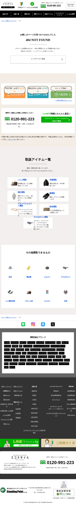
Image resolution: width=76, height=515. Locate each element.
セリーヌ (34, 357)
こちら (12, 140)
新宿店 (34, 396)
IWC (21, 346)
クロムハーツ (60, 350)
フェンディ (31, 360)
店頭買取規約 (71, 391)
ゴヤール (18, 353)
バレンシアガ (8, 360)
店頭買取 (18, 409)
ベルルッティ (13, 364)
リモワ (6, 367)
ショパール (7, 357)
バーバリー (51, 357)
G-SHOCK (15, 346)
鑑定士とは (6, 396)
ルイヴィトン (14, 343)
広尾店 (34, 404)
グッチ (27, 350)
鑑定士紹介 (6, 400)
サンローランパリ (32, 353)
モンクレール (40, 343)
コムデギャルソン (9, 353)
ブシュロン (38, 360)
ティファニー (31, 343)
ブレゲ (6, 364)
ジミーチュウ (42, 353)
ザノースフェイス (50, 343)
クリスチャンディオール (48, 350)
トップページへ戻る (38, 60)
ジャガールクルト (52, 353)
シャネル (7, 343)
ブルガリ (67, 360)
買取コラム (6, 424)
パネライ (58, 357)
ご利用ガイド (6, 391)
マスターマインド (42, 364)
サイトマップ (56, 400)
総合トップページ (6, 387)
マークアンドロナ (31, 364)
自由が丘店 (34, 409)
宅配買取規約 (71, 400)
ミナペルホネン (53, 364)
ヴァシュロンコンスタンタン (41, 346)
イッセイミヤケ (28, 346)
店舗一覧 (34, 387)
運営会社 (56, 391)
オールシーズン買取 (6, 420)
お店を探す (14, 95)
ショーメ (61, 353)
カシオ (13, 350)
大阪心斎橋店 (34, 422)
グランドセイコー (35, 350)
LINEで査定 (56, 122)
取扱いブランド (18, 387)
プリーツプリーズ (58, 360)
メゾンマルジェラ (64, 364)
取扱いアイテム (18, 391)
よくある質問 (6, 415)
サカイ (24, 353)
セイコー (22, 357)
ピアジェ (15, 360)
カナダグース (20, 350)
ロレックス (65, 343)
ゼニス (28, 357)
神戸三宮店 (34, 426)
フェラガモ (23, 360)
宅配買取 (61, 95)
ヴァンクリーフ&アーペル (58, 346)
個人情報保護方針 (56, 396)
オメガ (58, 343)
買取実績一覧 (18, 396)
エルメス (7, 350)
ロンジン (12, 367)
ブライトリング (47, 360)
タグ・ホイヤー (42, 357)
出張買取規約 (71, 396)
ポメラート (22, 364)
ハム (64, 357)
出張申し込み (38, 95)
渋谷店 (34, 400)
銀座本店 (34, 391)
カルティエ (23, 343)
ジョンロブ (15, 357)
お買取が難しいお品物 (6, 411)
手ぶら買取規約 (71, 404)
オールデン (7, 346)
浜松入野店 (34, 418)
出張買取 (18, 414)
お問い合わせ (71, 415)
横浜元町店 (34, 413)
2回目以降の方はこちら (64, 101)
